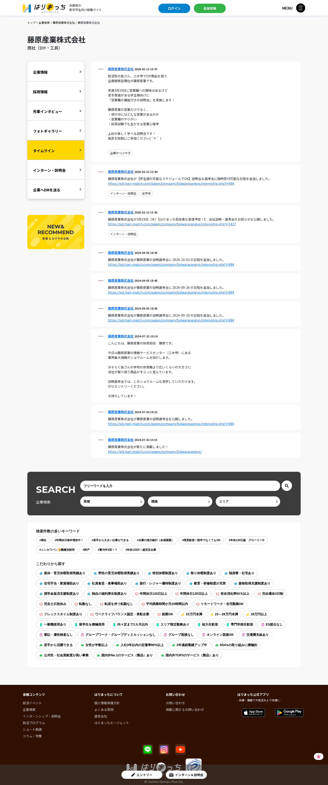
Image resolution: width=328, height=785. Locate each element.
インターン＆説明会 (186, 774)
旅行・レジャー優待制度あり (158, 583)
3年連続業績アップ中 (189, 645)
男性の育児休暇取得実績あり (117, 573)
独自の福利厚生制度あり (107, 593)
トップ (31, 22)
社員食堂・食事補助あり (107, 583)
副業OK (165, 614)
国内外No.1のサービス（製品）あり (125, 655)
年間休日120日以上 (151, 593)
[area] (248, 501)
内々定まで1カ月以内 (130, 624)
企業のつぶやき (120, 153)
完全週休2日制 (270, 593)
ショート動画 (32, 729)
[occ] (180, 501)
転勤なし (83, 604)
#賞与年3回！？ (107, 549)
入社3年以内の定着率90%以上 (140, 645)
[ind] (112, 501)
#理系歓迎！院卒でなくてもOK (201, 540)
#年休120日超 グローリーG (246, 540)
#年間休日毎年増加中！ (69, 540)
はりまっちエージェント (111, 722)
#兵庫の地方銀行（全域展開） (155, 540)
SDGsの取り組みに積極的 (236, 645)
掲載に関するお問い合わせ (185, 709)
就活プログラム (34, 722)
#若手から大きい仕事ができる (110, 540)
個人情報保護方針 (107, 703)
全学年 (146, 193)
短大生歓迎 (207, 624)
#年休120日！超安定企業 (141, 549)
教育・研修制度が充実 (207, 583)
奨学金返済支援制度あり (59, 593)
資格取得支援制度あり (252, 583)
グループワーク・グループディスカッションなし (118, 634)
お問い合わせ (175, 703)
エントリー (141, 774)
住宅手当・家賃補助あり (59, 583)
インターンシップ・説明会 (42, 716)
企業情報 (40, 72)
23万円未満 (191, 614)
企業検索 (44, 22)
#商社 (42, 540)
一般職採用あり (52, 624)
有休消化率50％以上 (233, 593)
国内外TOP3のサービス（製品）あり (189, 655)
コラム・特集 (32, 736)
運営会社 (100, 716)
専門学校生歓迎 (239, 624)
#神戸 (86, 549)
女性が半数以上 (94, 645)
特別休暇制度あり (163, 573)
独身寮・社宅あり (239, 573)
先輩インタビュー (47, 111)
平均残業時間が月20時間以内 (164, 604)
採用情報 (40, 91)
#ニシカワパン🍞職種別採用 (56, 549)
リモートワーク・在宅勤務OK (220, 604)
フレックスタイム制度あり (60, 614)
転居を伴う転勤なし (116, 604)
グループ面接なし (179, 634)
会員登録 (209, 8)
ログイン (174, 8)
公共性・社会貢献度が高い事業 (64, 655)
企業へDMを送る (46, 190)
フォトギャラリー (47, 131)
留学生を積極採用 (89, 624)
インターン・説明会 (123, 193)
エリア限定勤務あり (172, 624)
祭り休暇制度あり (201, 573)
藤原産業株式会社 (64, 22)
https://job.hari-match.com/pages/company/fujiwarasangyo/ (155, 451)
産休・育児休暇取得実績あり (62, 573)
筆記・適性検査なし (56, 634)
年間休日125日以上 (191, 593)
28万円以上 (256, 614)
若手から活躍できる (56, 645)
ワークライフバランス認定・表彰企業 (119, 614)
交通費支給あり (255, 634)
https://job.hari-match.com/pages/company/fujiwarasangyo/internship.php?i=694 (171, 183)
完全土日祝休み (52, 604)
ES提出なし (272, 624)
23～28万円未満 (224, 614)
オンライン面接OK (218, 634)
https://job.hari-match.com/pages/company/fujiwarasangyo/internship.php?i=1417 (172, 224)
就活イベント (32, 703)
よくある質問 (103, 709)
